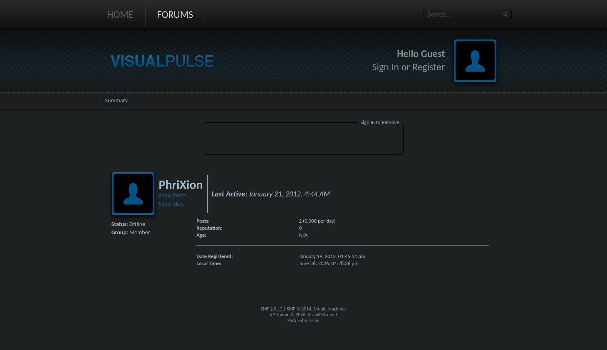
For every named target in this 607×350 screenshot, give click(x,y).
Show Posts (172, 195)
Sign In (385, 67)
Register (428, 67)
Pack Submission (303, 320)
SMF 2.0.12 (271, 309)
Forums (175, 14)
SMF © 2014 (299, 309)
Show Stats (172, 203)
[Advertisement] (303, 139)
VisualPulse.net (322, 315)
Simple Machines (329, 309)
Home (120, 14)
